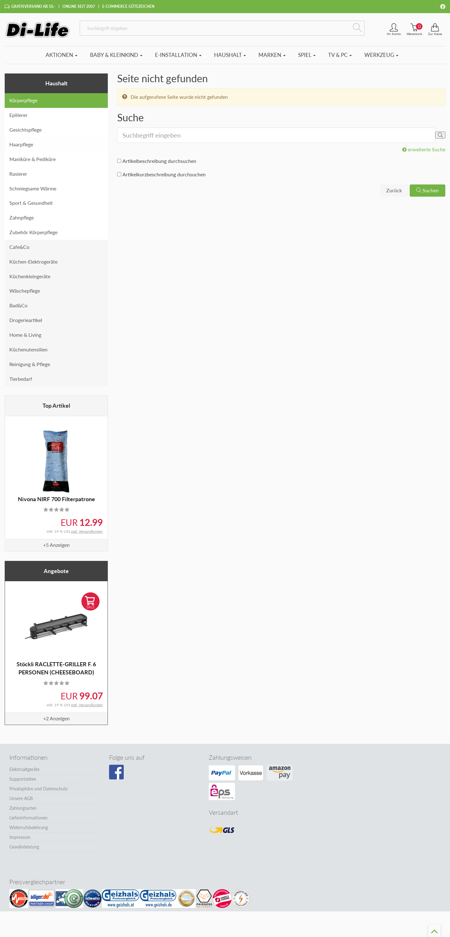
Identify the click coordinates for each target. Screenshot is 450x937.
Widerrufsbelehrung (28, 827)
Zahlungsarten (23, 808)
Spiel (307, 55)
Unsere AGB (21, 798)
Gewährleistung (24, 846)
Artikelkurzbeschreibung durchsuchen (164, 174)
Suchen (427, 190)
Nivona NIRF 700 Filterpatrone (56, 499)
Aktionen (62, 55)
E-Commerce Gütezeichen (128, 6)
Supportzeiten (22, 779)
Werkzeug (381, 55)
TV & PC (340, 55)
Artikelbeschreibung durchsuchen (159, 161)
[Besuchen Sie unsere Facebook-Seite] (116, 772)
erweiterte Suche (423, 149)
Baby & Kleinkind (116, 55)
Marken (272, 55)
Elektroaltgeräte (24, 769)
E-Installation (178, 55)
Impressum (20, 837)
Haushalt (230, 55)
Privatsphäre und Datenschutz (38, 788)
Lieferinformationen (28, 817)
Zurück (394, 190)
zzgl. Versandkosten (87, 531)
